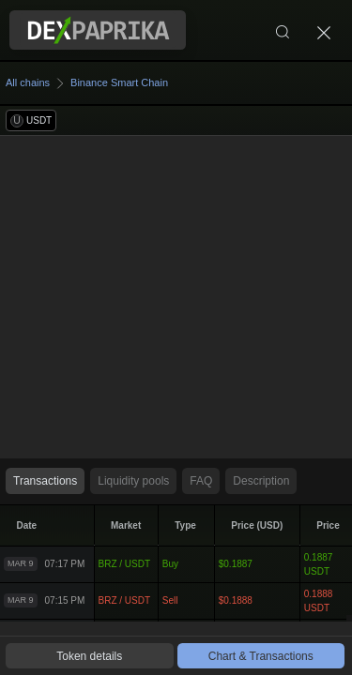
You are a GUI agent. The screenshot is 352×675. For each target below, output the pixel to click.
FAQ (201, 481)
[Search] (282, 30)
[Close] (324, 30)
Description (261, 481)
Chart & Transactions (261, 656)
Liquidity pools (133, 481)
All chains (28, 82)
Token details (89, 656)
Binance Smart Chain (119, 82)
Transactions (45, 481)
